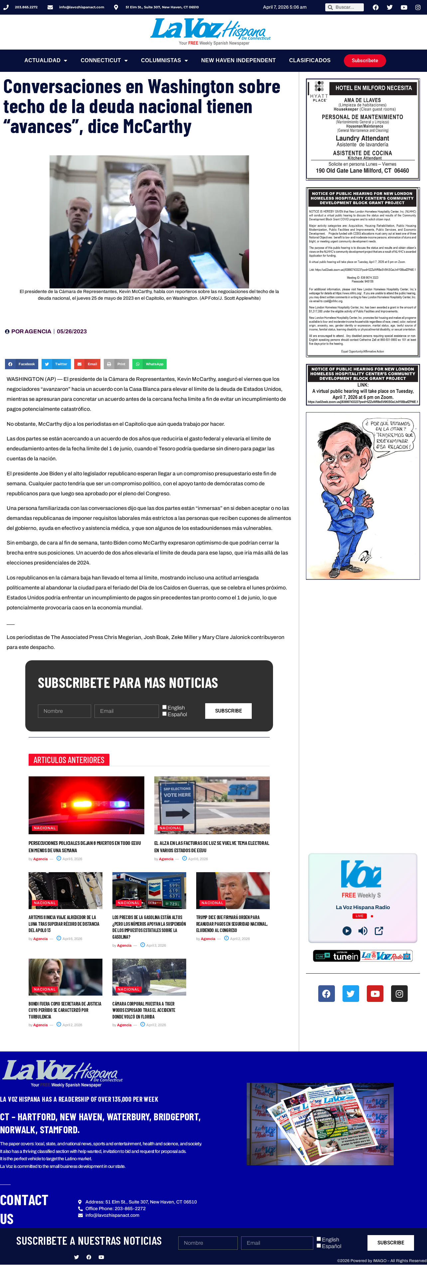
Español (177, 714)
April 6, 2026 (69, 859)
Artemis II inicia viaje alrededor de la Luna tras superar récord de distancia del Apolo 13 (64, 923)
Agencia (40, 859)
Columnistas (164, 61)
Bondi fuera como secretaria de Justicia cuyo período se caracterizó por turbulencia (65, 1010)
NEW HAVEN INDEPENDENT (238, 60)
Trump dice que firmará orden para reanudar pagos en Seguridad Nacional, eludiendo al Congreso (232, 923)
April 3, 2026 (153, 945)
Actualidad (45, 61)
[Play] (347, 930)
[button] (21, 364)
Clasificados (310, 60)
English (176, 708)
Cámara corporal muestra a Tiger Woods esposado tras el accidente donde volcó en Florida (143, 1010)
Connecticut (104, 61)
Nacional (45, 828)
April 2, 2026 (237, 939)
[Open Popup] (378, 930)
